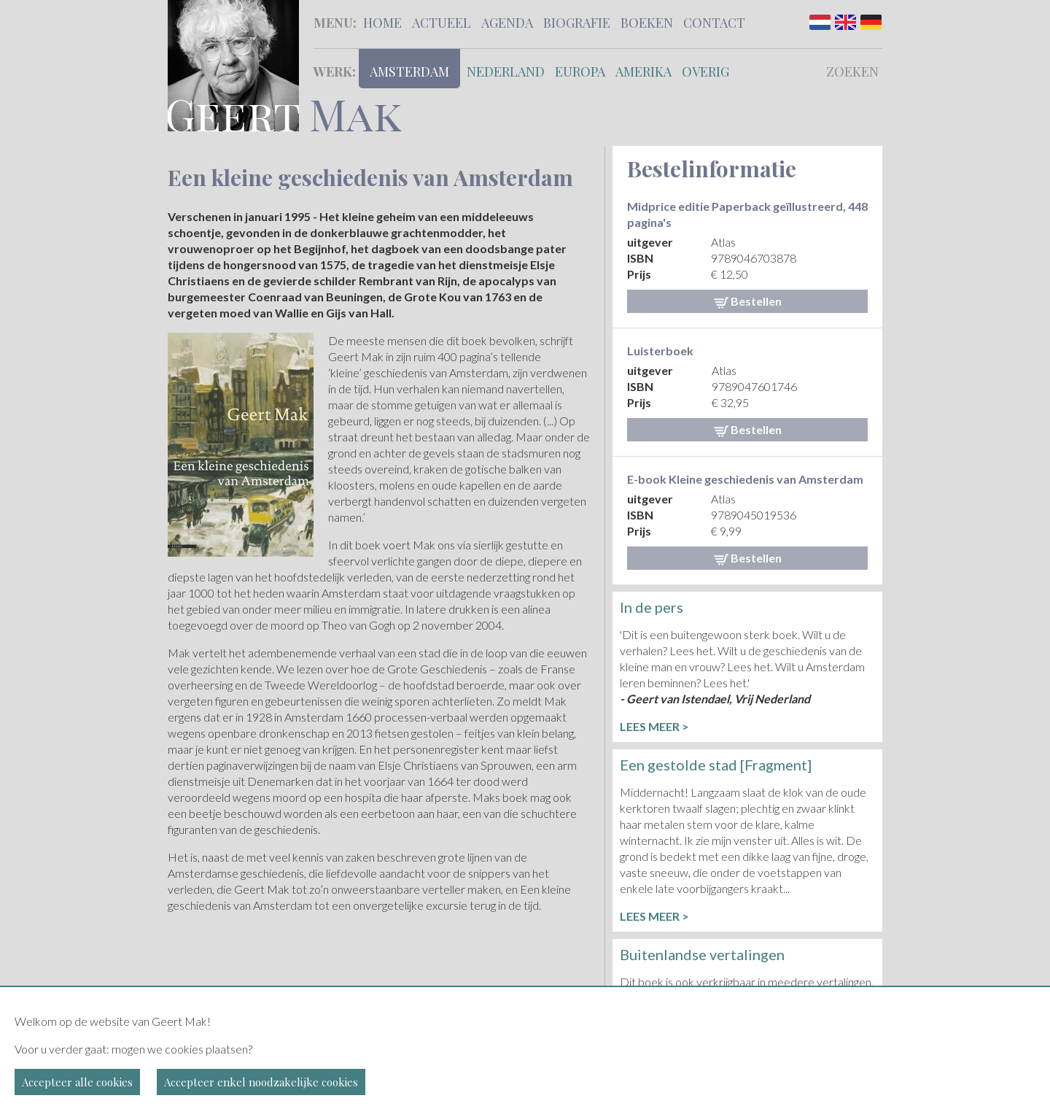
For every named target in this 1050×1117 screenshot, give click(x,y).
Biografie (576, 22)
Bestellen (748, 301)
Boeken (647, 22)
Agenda (507, 22)
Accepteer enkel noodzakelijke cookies (261, 1082)
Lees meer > (654, 726)
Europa (580, 71)
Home (382, 22)
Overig (705, 71)
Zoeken (852, 71)
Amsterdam (409, 71)
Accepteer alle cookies (77, 1082)
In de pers (651, 607)
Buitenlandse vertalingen (702, 954)
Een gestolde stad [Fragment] (716, 764)
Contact (714, 22)
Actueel (441, 22)
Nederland (506, 71)
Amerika (643, 71)
